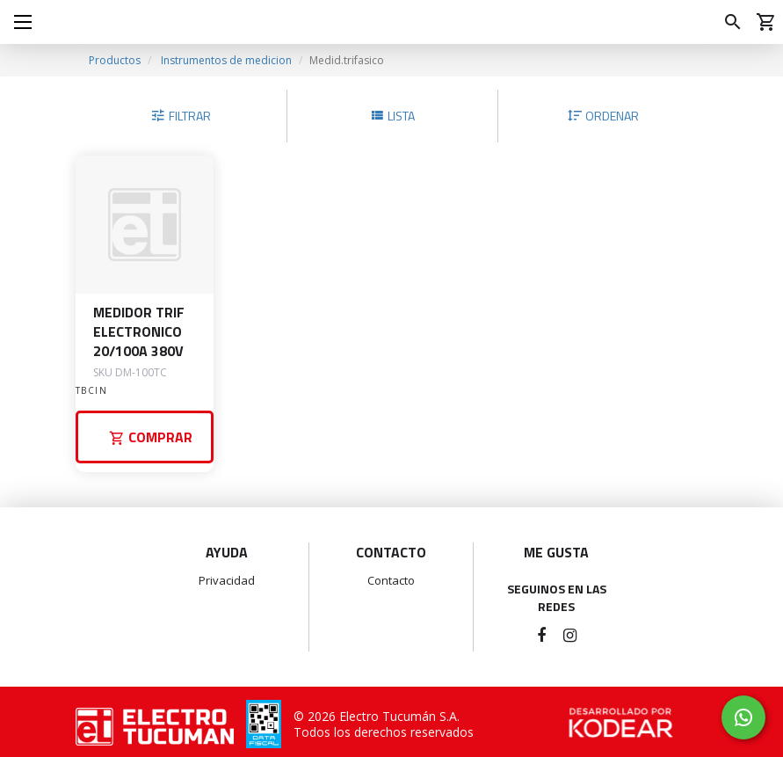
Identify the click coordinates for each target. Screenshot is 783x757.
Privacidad (227, 580)
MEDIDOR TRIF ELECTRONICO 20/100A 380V (139, 331)
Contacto (391, 580)
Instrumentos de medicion (226, 60)
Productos (115, 60)
